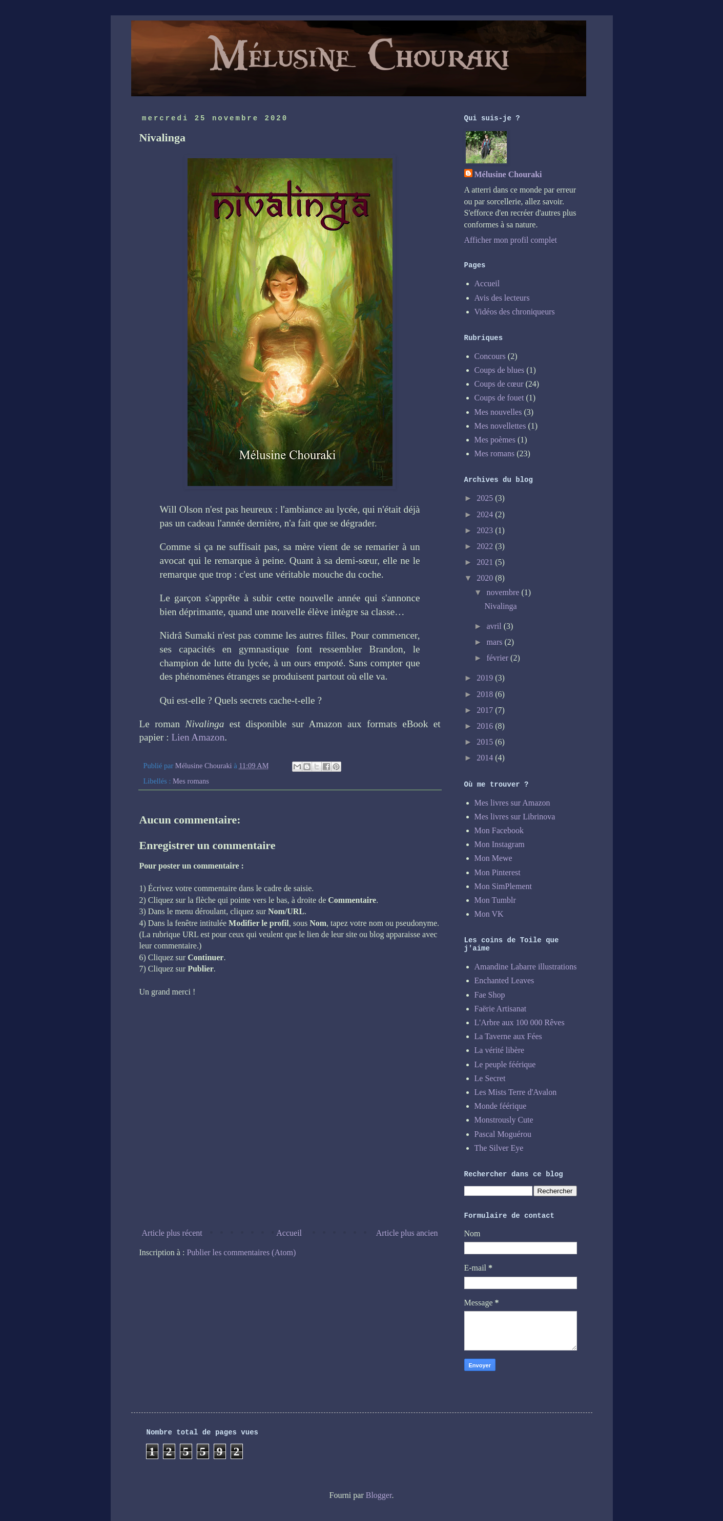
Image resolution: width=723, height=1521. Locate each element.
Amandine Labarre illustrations (525, 966)
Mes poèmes (494, 439)
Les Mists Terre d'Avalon (515, 1092)
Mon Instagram (499, 844)
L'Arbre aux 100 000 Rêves (519, 1022)
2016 (486, 726)
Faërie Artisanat (500, 1008)
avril (494, 626)
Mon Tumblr (495, 900)
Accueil (289, 1233)
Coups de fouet (499, 397)
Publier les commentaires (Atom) (241, 1252)
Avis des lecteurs (502, 297)
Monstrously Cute (503, 1119)
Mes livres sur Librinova (514, 816)
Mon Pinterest (497, 872)
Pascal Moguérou (503, 1134)
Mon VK (489, 914)
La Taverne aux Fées (508, 1036)
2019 (486, 677)
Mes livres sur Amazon (512, 802)
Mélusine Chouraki (508, 174)
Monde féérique (500, 1106)
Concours (490, 356)
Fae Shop (489, 994)
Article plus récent (172, 1233)
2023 (486, 530)
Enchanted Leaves (504, 980)
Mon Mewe (493, 858)
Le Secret (490, 1078)
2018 (486, 694)
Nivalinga (500, 606)
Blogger (379, 1495)
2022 (486, 546)
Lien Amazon (197, 737)
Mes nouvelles (498, 412)
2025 (486, 498)
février (498, 657)
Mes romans (191, 781)
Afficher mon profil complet (510, 240)
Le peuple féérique (505, 1064)
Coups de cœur (499, 383)
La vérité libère (499, 1050)
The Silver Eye (499, 1148)
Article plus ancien (407, 1233)
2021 (486, 562)
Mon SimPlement (503, 886)
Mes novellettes (500, 425)
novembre (503, 592)
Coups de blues (499, 370)
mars (495, 642)
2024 (486, 514)
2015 (486, 741)
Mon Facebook (499, 830)
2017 (486, 710)
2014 (486, 757)
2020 (486, 578)
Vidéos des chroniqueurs (514, 311)
